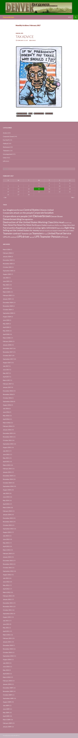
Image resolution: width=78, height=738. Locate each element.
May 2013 (6, 543)
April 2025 (6, 288)
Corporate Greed (8, 136)
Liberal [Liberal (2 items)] (61, 225)
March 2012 (6, 592)
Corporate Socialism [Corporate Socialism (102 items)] (43, 212)
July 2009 (6, 705)
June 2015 (6, 454)
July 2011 (6, 620)
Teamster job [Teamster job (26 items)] (26, 234)
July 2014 (6, 493)
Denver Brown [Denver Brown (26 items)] (57, 216)
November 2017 (8, 352)
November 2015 (8, 437)
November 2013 (8, 521)
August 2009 (7, 702)
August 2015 (7, 447)
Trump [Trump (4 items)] (45, 234)
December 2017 (8, 348)
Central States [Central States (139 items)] (31, 209)
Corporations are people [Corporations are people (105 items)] (15, 216)
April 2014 (6, 504)
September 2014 (8, 486)
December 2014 (8, 476)
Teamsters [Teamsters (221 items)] (38, 233)
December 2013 (8, 518)
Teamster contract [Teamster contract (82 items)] (12, 233)
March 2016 (6, 422)
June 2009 (6, 709)
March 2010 (6, 677)
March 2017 (6, 380)
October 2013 (7, 525)
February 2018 (7, 341)
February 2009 (7, 723)
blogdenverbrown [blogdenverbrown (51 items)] (15, 210)
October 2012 (7, 567)
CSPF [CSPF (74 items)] (30, 216)
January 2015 (7, 472)
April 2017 (6, 377)
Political (5, 143)
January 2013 (7, 557)
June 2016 (6, 412)
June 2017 (6, 369)
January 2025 (7, 299)
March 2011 (6, 635)
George (33, 40)
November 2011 (8, 606)
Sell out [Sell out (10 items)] (41, 230)
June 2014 (6, 497)
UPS (22, 33)
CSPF (30, 113)
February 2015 (7, 468)
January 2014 (7, 514)
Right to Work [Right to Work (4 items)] (60, 228)
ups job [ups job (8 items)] (32, 237)
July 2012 (6, 578)
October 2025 (7, 267)
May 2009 (6, 712)
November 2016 (8, 394)
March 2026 (6, 249)
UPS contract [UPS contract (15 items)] (12, 237)
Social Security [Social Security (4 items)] (48, 230)
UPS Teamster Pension (23, 115)
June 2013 (6, 539)
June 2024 (6, 320)
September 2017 (8, 359)
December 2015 (8, 433)
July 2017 (6, 366)
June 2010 (6, 666)
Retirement (6, 147)
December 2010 (8, 645)
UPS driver (49, 113)
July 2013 (6, 536)
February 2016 (7, 426)
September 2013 (8, 529)
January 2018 (7, 345)
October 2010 (7, 652)
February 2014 (7, 511)
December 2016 (8, 391)
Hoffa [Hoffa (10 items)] (57, 225)
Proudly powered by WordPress (11, 735)
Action (5, 133)
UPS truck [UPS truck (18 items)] (64, 237)
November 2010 (8, 649)
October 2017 (7, 355)
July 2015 (6, 451)
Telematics (6, 150)
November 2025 (8, 263)
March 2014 (6, 507)
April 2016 (6, 419)
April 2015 (6, 461)
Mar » (73, 197)
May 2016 (6, 415)
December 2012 (8, 560)
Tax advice (25, 37)
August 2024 (7, 316)
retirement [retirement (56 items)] (51, 228)
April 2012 (6, 589)
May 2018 (6, 331)
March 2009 (6, 719)
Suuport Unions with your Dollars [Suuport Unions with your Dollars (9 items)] (63, 230)
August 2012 (7, 574)
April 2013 (6, 546)
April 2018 (6, 334)
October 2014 (7, 483)
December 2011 (8, 603)
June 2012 (6, 582)
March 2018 (6, 338)
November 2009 (8, 691)
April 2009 (6, 716)
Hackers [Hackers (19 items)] (44, 225)
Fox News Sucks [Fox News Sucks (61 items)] (30, 225)
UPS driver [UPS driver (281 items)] (23, 236)
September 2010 (8, 656)
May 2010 (6, 670)
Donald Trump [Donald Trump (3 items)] (67, 222)
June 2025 (6, 281)
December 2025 (8, 260)
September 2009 (8, 698)
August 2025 (7, 274)
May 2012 (6, 585)
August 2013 (7, 532)
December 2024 (8, 302)
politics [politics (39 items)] (12, 228)
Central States (21, 113)
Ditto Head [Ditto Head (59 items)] (58, 222)
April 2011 (6, 631)
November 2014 (8, 479)
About (70, 17)
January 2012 (7, 599)
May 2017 (6, 373)
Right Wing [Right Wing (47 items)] (69, 228)
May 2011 (6, 628)
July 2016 (6, 408)
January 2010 (7, 684)
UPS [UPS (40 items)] (5, 237)
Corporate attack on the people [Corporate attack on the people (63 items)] (18, 213)
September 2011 (8, 613)
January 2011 (7, 642)
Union (18, 33)
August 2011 (7, 617)
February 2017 (7, 384)
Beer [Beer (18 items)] (4, 210)
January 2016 (7, 430)
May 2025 (6, 285)
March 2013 (6, 550)
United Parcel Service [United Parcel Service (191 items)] (59, 233)
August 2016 (7, 405)
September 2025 (8, 270)
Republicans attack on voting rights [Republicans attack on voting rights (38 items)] (31, 228)
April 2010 (6, 673)
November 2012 (8, 564)
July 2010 (6, 663)
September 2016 (8, 401)
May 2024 (6, 324)
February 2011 (7, 638)
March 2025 (6, 292)
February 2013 (7, 553)
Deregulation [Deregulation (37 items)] (27, 219)
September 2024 (8, 313)
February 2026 (7, 253)
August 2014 (7, 490)
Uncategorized (7, 154)
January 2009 (7, 726)
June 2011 (6, 624)
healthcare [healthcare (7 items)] (51, 225)
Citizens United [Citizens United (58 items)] (46, 210)
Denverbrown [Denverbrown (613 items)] (42, 216)
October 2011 (7, 610)
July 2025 (6, 278)
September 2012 (8, 571)
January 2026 (7, 256)
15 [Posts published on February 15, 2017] (39, 189)
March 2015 (6, 465)
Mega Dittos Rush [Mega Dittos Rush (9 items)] (69, 225)
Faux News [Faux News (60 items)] (8, 225)
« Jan (4, 197)
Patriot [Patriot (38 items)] (6, 228)
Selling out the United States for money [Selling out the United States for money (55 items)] (21, 230)
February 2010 (7, 681)
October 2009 (7, 695)
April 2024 (6, 327)
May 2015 (6, 458)
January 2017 (7, 387)
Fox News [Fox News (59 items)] (17, 225)
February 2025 (7, 295)
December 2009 (8, 688)
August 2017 (7, 362)
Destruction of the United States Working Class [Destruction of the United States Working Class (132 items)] (28, 222)
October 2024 (7, 309)
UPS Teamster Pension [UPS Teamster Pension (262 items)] (47, 236)
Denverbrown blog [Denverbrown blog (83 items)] (12, 219)
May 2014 (6, 500)
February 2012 (7, 596)
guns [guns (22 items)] (39, 225)
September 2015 (8, 444)
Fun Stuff (6, 140)
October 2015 (7, 440)
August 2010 (7, 659)
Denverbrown (8, 17)
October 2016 (7, 398)
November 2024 (8, 306)
